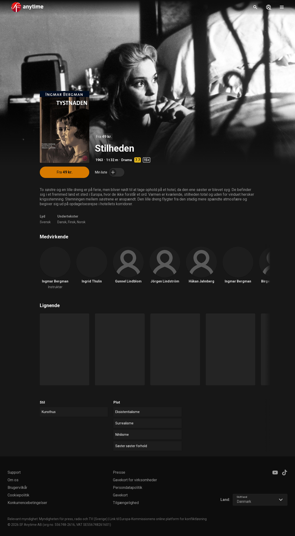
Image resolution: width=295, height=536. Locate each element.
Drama (126, 160)
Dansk (62, 222)
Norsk (81, 222)
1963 (99, 160)
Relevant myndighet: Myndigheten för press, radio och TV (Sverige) (57, 519)
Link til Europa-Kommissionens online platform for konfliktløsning (158, 519)
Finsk (72, 222)
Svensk (45, 222)
